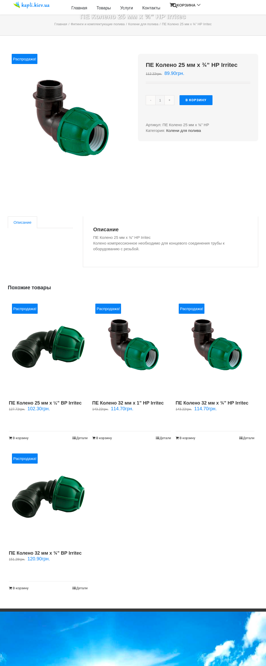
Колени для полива (183, 130)
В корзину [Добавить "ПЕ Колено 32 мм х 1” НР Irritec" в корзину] (104, 438)
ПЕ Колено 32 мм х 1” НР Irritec (128, 403)
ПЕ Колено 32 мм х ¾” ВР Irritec (45, 553)
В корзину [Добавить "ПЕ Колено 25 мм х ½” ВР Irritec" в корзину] (21, 438)
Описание (22, 222)
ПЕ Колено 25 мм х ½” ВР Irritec (45, 403)
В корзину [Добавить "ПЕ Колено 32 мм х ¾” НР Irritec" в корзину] (187, 438)
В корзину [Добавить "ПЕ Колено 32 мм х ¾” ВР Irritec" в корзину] (21, 588)
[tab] (22, 222)
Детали (82, 438)
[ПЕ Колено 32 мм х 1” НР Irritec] (131, 346)
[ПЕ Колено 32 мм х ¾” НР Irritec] (215, 346)
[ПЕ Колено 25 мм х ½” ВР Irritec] (48, 346)
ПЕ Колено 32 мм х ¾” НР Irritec (212, 403)
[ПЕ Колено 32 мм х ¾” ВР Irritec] (48, 496)
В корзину (196, 100)
